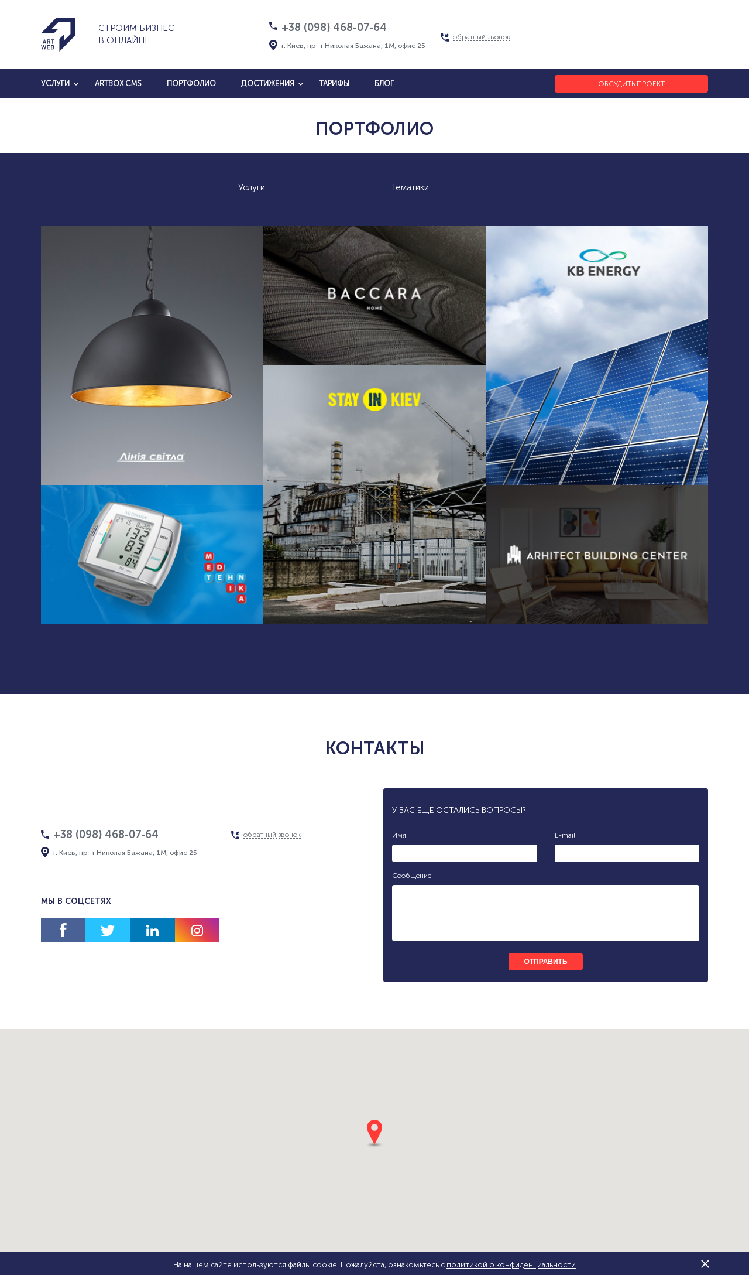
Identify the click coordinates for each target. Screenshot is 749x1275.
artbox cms (118, 83)
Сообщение (411, 875)
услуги (55, 83)
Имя (399, 835)
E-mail (565, 835)
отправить (545, 962)
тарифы (334, 83)
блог (384, 83)
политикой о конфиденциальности (511, 1264)
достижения (267, 83)
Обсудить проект (631, 84)
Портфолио (191, 83)
